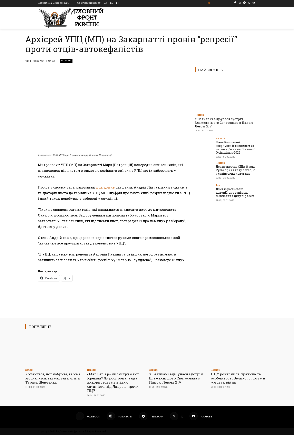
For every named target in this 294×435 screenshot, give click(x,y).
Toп (218, 185)
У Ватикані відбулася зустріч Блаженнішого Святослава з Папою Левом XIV (224, 122)
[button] (210, 3)
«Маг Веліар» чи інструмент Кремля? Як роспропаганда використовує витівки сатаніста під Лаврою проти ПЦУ (113, 382)
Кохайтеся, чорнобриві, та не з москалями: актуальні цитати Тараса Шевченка (52, 378)
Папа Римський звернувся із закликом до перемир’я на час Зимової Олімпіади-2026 (235, 147)
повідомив (105, 187)
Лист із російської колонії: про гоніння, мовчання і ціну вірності (236, 192)
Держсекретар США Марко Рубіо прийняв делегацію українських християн (235, 170)
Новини (66, 61)
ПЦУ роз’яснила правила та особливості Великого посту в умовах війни (238, 378)
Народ (29, 370)
